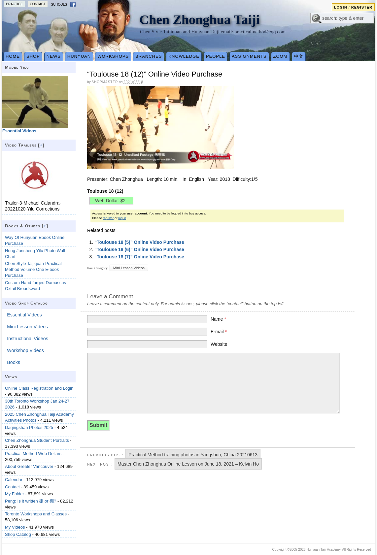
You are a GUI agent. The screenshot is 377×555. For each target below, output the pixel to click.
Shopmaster (104, 82)
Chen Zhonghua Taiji (199, 19)
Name (218, 319)
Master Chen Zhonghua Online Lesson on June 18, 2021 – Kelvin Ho (188, 464)
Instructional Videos (27, 338)
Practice (14, 4)
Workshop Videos (25, 350)
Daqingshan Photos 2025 (29, 427)
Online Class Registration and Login (39, 388)
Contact (38, 4)
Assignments (249, 56)
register (108, 218)
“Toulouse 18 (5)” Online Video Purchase (139, 242)
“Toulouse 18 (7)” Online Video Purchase (139, 256)
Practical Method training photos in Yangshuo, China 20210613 (192, 454)
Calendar (13, 479)
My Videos (15, 527)
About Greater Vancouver (29, 466)
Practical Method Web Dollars (33, 453)
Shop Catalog (18, 534)
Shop (33, 56)
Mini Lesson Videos (129, 268)
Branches (148, 56)
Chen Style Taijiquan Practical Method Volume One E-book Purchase (33, 269)
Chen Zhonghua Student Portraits (37, 440)
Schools (59, 4)
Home (13, 56)
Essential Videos (24, 314)
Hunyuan (79, 56)
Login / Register (353, 7)
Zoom (280, 56)
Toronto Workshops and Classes (36, 513)
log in (122, 218)
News (54, 56)
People (215, 56)
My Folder (14, 493)
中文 (298, 56)
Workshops (113, 56)
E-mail (219, 331)
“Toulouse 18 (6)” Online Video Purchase (139, 249)
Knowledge (183, 56)
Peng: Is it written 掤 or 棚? (30, 501)
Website (219, 344)
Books (13, 362)
